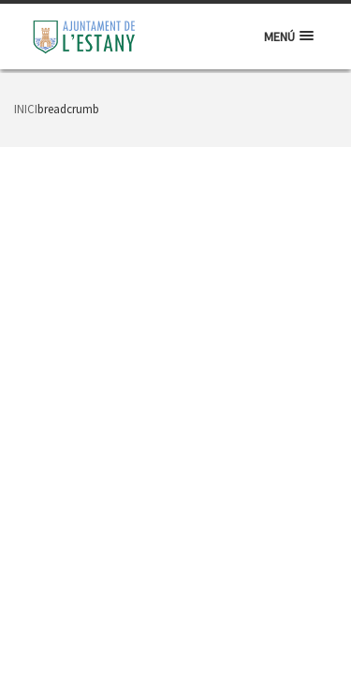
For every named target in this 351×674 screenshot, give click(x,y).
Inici (25, 109)
